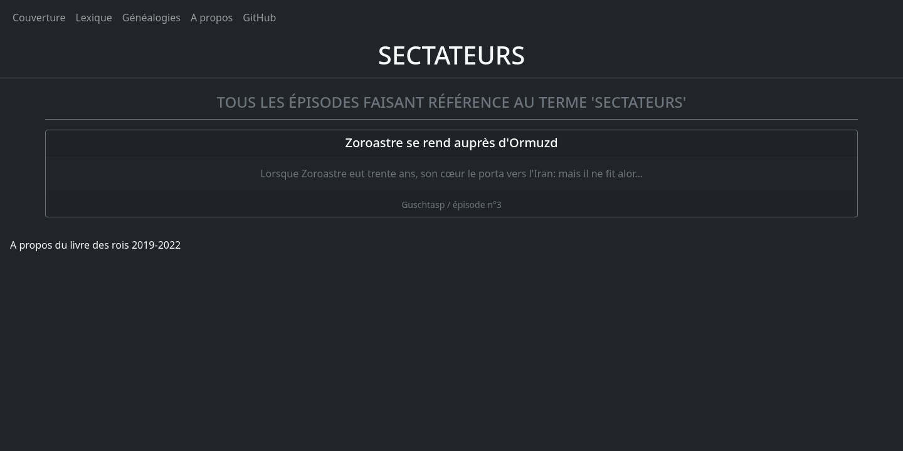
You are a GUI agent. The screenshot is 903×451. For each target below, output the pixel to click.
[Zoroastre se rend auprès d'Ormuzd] (451, 173)
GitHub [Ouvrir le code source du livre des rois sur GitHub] (259, 17)
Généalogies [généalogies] (151, 17)
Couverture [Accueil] (39, 17)
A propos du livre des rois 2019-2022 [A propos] (95, 245)
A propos (212, 17)
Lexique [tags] (93, 17)
